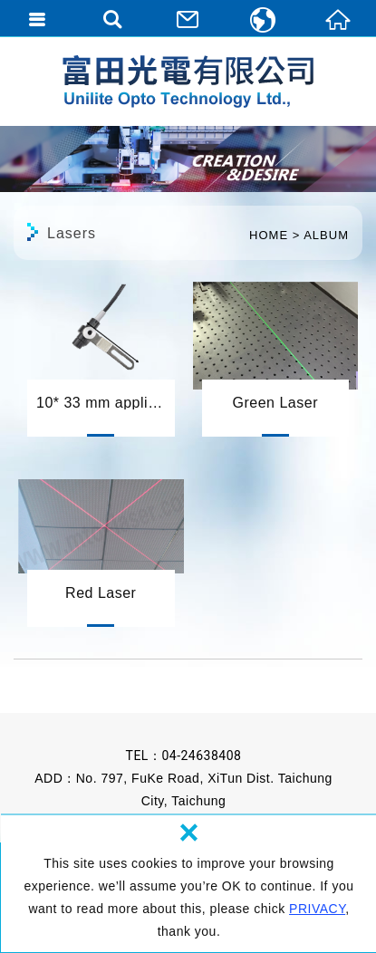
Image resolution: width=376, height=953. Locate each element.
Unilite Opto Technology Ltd (188, 81)
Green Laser (276, 355)
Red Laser (101, 545)
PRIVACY (317, 908)
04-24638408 (201, 755)
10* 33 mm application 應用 (101, 355)
